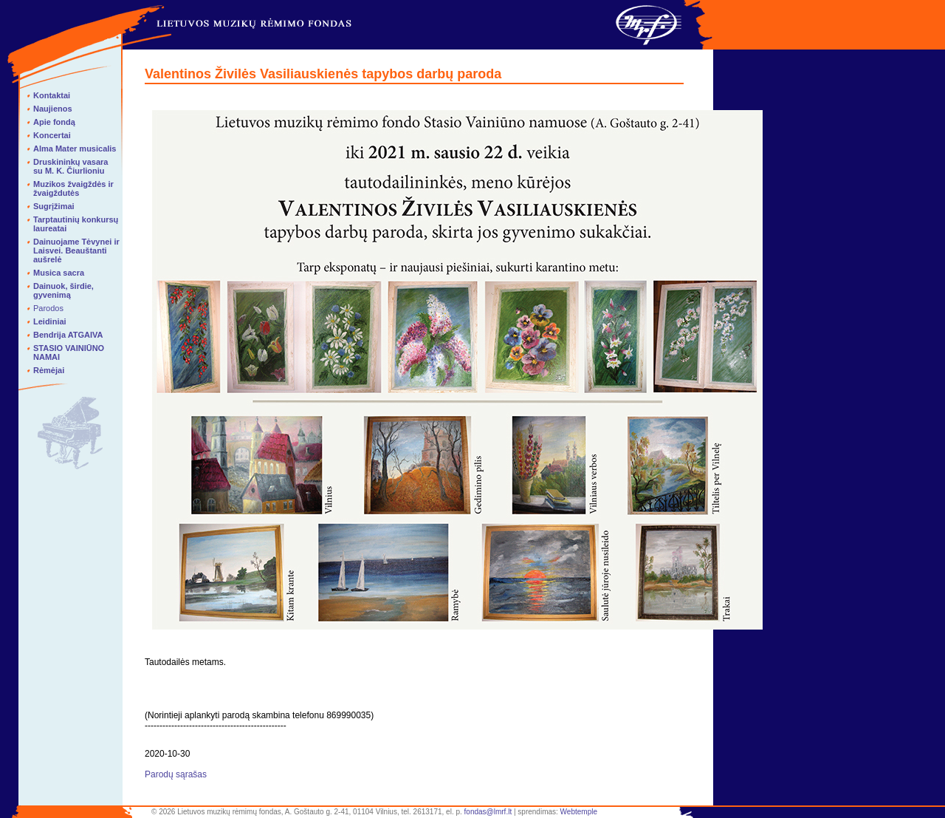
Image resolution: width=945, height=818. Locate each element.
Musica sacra (58, 272)
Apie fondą (54, 121)
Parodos (48, 308)
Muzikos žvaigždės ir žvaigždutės (73, 188)
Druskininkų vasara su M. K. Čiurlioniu (71, 166)
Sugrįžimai (54, 206)
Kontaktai (51, 95)
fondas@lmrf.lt (488, 812)
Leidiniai (49, 321)
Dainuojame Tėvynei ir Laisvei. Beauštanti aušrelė (76, 250)
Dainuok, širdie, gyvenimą (63, 290)
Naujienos (52, 108)
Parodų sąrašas (176, 774)
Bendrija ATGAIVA (68, 334)
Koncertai (52, 135)
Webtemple (578, 812)
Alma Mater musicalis (75, 148)
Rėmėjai (48, 370)
